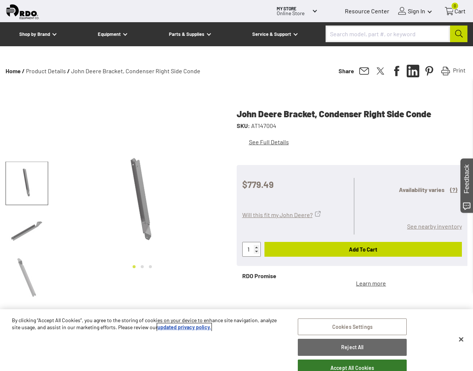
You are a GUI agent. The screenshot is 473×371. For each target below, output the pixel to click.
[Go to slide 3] (150, 266)
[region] (236, 340)
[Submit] (458, 34)
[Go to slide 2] (142, 266)
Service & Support (271, 34)
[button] (27, 183)
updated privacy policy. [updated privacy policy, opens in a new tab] (184, 327)
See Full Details (269, 141)
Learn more (371, 283)
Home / (15, 70)
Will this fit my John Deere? (277, 214)
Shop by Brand (34, 34)
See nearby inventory (434, 226)
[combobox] (396, 34)
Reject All (352, 347)
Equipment (109, 34)
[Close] (461, 339)
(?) (453, 189)
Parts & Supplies (186, 34)
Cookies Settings (352, 327)
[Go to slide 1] (134, 266)
